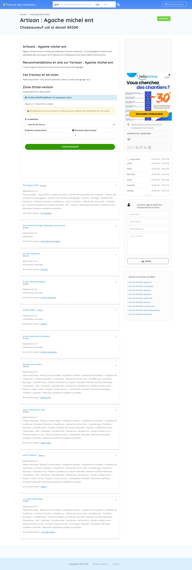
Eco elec (44, 269)
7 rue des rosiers (48, 532)
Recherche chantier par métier (142, 277)
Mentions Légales (100, 564)
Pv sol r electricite (48, 297)
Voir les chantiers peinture (139, 282)
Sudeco (44, 324)
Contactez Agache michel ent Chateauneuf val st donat (149, 206)
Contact (115, 564)
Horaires (148, 195)
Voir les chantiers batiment (139, 314)
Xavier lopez (46, 443)
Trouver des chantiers (19, 5)
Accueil (23, 14)
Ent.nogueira (46, 213)
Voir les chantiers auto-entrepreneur (143, 310)
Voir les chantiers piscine (138, 302)
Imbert (44, 486)
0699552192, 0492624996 (139, 133)
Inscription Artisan (174, 4)
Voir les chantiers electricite (139, 298)
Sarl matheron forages (50, 241)
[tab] (70, 185)
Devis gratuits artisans (40, 14)
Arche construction (49, 352)
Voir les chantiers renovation (140, 286)
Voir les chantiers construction (141, 306)
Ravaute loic (46, 397)
